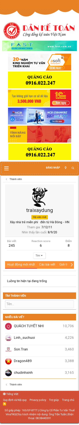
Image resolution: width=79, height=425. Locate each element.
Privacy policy (38, 399)
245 (12, 245)
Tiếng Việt (10, 394)
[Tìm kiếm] (72, 168)
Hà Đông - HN (59, 222)
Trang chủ (68, 399)
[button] (6, 168)
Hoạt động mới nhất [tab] (21, 264)
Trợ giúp (54, 399)
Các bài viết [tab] (47, 264)
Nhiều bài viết (14, 317)
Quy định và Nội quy (15, 399)
